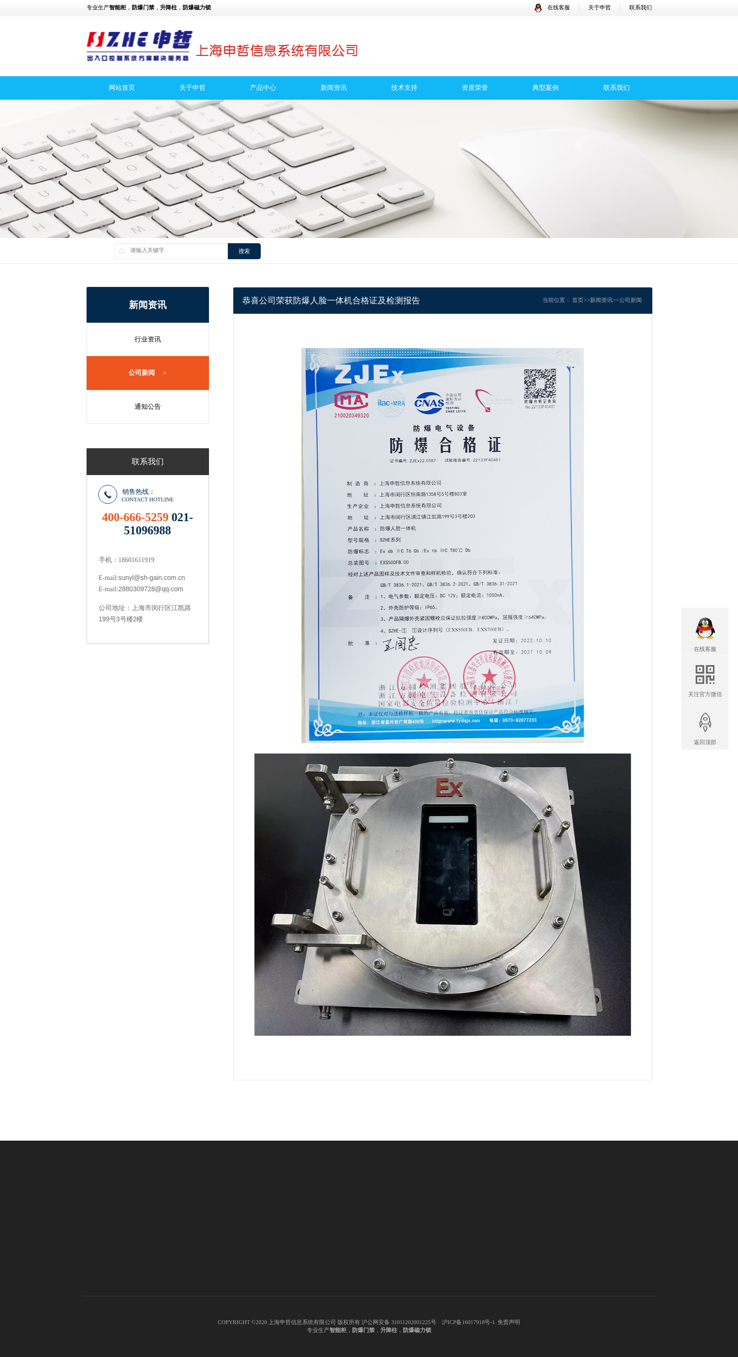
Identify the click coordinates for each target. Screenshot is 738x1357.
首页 (592, 300)
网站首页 (122, 88)
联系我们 (640, 7)
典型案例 (545, 88)
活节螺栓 (347, 1137)
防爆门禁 (286, 1259)
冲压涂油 (135, 1137)
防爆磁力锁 (289, 1271)
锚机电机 (263, 1137)
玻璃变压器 (221, 1137)
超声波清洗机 (521, 1137)
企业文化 (98, 1247)
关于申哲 (599, 7)
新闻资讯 (334, 88)
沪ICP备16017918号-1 (468, 1322)
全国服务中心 (198, 1234)
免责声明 (508, 1322)
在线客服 (552, 7)
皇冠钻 (594, 1137)
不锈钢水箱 (388, 1137)
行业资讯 (143, 339)
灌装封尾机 (305, 1137)
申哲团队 (98, 1270)
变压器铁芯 (176, 1137)
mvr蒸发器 (632, 1137)
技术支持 (404, 88)
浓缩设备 (430, 1137)
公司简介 (98, 1235)
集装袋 (563, 1137)
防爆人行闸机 (292, 1295)
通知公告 (143, 406)
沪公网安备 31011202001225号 (398, 1322)
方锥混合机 (472, 1137)
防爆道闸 (286, 1283)
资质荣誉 (475, 88)
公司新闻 (143, 373)
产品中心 (263, 88)
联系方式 (192, 1223)
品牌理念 (98, 1258)
